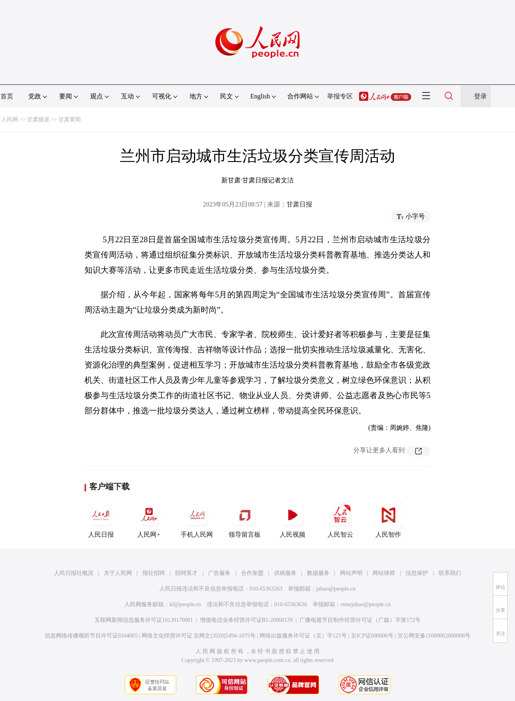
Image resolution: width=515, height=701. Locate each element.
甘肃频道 (38, 119)
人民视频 (292, 519)
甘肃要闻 (69, 119)
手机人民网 (197, 519)
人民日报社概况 (73, 573)
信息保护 (417, 573)
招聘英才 (186, 573)
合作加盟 (252, 573)
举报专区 (340, 96)
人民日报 (101, 519)
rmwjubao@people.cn (366, 604)
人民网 (9, 119)
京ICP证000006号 (372, 636)
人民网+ (149, 519)
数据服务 (318, 573)
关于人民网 (118, 573)
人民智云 (340, 519)
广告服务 (219, 573)
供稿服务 (285, 573)
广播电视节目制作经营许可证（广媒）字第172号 (359, 620)
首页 (6, 96)
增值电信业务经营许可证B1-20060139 (246, 620)
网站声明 (351, 573)
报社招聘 (153, 573)
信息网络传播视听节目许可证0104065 (91, 636)
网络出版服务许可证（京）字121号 (303, 636)
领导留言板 (245, 519)
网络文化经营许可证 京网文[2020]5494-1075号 (199, 636)
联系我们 (450, 573)
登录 (480, 96)
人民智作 (388, 519)
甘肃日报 (299, 204)
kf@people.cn (185, 604)
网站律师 (384, 573)
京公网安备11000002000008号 (434, 636)
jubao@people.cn (336, 589)
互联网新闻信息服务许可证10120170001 (144, 620)
